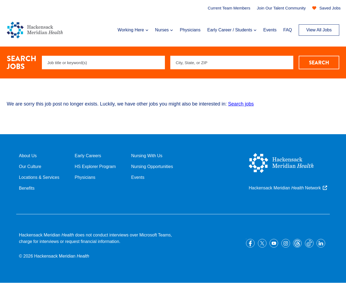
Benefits (27, 188)
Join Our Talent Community (281, 8)
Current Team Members (229, 8)
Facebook (250, 243)
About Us (28, 155)
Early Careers (88, 155)
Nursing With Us (146, 155)
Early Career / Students (229, 30)
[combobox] (231, 62)
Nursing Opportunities (152, 166)
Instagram (285, 243)
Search (319, 62)
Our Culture (30, 166)
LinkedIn (321, 243)
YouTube (274, 243)
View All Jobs (319, 30)
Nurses (162, 30)
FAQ (287, 30)
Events (270, 30)
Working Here (131, 30)
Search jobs (241, 104)
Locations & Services (39, 177)
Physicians (190, 30)
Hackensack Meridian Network (285, 188)
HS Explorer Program (95, 166)
